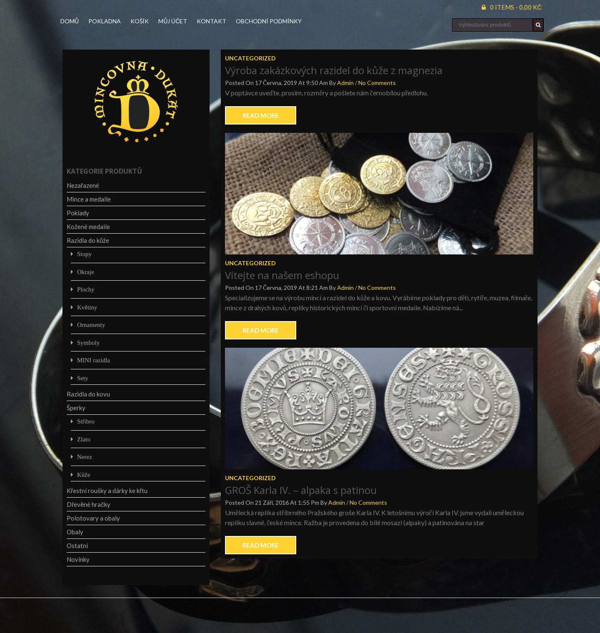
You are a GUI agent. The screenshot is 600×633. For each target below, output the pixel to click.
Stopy (84, 254)
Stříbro (86, 421)
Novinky (78, 559)
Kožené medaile (88, 226)
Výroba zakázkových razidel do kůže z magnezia (333, 70)
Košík (139, 21)
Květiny (87, 307)
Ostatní (77, 545)
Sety (82, 378)
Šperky (76, 407)
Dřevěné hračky (88, 504)
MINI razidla (93, 360)
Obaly (75, 532)
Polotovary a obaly (93, 518)
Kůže (83, 474)
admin (345, 82)
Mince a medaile (89, 199)
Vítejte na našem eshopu (282, 275)
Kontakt (211, 21)
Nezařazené (83, 185)
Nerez (84, 457)
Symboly (88, 342)
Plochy (86, 289)
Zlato (83, 439)
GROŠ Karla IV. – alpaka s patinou (301, 490)
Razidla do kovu (88, 394)
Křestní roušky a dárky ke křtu (107, 490)
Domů (69, 21)
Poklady (78, 213)
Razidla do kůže (88, 240)
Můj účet (172, 21)
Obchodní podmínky (269, 21)
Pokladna (104, 21)
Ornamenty (91, 324)
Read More (260, 115)
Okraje (85, 272)
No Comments (377, 82)
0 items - (516, 7)
